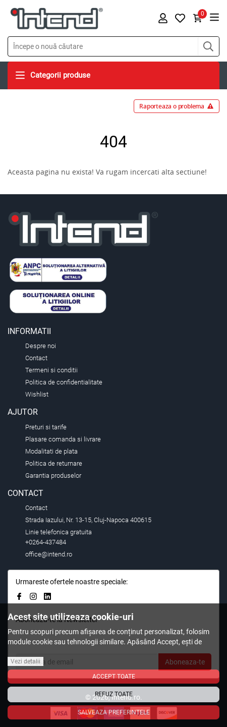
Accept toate (113, 676)
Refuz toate (114, 694)
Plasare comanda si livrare (63, 439)
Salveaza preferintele (114, 712)
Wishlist (36, 394)
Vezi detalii (25, 661)
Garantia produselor (53, 475)
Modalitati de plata (51, 451)
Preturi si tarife (46, 427)
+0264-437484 (45, 542)
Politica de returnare (53, 463)
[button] (208, 46)
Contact (36, 358)
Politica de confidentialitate (63, 382)
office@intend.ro (48, 554)
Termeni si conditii (51, 370)
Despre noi (40, 346)
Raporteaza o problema (176, 106)
